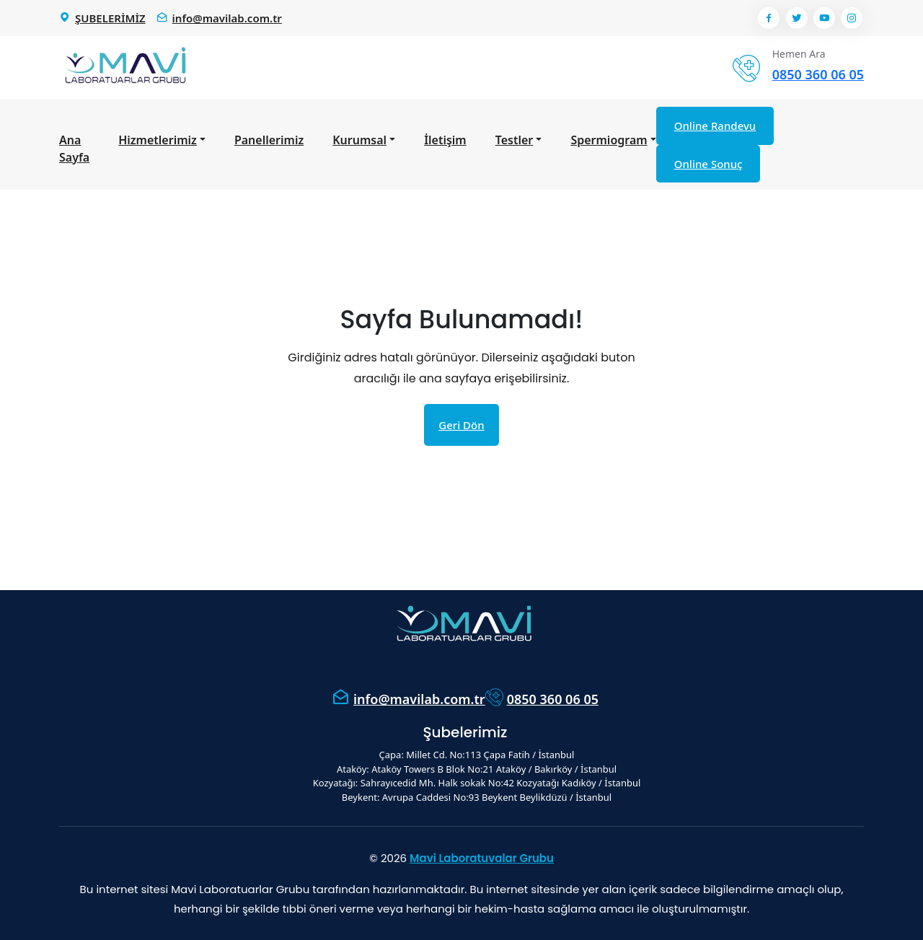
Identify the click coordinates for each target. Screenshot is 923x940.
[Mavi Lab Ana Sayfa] (124, 68)
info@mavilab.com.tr (419, 699)
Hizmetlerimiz (157, 140)
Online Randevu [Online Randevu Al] (715, 125)
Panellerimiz (269, 140)
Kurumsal (359, 140)
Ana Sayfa (74, 148)
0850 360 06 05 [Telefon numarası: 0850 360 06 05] (818, 74)
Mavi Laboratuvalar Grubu (482, 858)
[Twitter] (797, 18)
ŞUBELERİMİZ (110, 18)
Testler (514, 140)
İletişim (445, 140)
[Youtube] (824, 18)
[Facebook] (769, 18)
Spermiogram (608, 140)
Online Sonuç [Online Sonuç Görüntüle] (708, 164)
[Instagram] (851, 18)
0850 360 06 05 (553, 699)
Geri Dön (461, 425)
